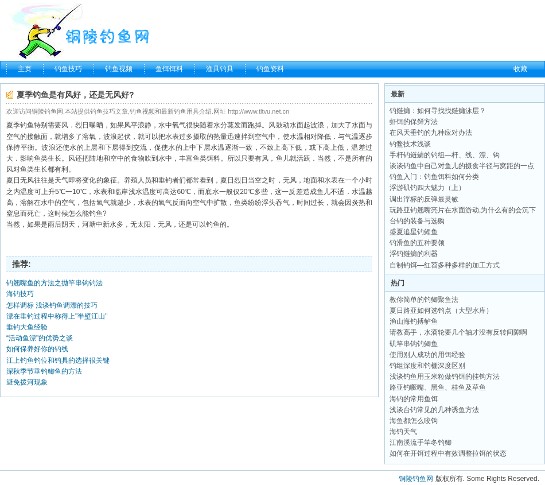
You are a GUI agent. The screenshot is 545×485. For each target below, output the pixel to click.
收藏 (520, 69)
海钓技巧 (20, 294)
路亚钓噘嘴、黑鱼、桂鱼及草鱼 (438, 387)
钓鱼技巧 (68, 69)
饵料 (213, 158)
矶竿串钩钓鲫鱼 (414, 344)
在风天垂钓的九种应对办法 (431, 133)
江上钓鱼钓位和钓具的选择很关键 (58, 360)
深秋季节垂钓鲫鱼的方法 (44, 371)
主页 (25, 69)
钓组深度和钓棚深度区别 (427, 366)
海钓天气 (403, 432)
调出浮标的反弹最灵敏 (424, 199)
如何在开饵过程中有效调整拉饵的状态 (448, 453)
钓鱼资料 (270, 69)
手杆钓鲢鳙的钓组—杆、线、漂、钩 (445, 155)
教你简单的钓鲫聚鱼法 (424, 300)
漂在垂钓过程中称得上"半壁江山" (57, 316)
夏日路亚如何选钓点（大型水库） (441, 310)
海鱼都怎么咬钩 (414, 421)
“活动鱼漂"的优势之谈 (39, 338)
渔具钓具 (219, 69)
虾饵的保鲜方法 (414, 122)
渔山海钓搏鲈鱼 (414, 321)
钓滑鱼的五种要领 (417, 243)
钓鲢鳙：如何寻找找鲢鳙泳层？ (438, 111)
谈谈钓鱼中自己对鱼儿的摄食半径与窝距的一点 (462, 166)
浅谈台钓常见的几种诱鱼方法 (434, 410)
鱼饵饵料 (169, 69)
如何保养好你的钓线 (37, 349)
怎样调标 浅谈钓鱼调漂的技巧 (52, 305)
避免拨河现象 (27, 382)
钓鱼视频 (119, 69)
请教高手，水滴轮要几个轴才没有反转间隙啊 (458, 332)
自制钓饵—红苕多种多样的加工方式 (445, 265)
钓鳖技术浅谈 (410, 144)
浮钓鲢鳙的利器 (414, 254)
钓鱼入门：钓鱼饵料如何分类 (434, 177)
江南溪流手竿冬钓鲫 (420, 443)
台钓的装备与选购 (417, 221)
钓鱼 (27, 125)
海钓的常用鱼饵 (414, 399)
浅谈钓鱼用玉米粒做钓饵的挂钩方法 (445, 377)
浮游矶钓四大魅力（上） (427, 188)
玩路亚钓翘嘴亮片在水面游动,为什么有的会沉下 (463, 210)
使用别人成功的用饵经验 (427, 355)
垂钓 (165, 180)
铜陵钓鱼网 (416, 479)
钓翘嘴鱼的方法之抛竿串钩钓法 (54, 283)
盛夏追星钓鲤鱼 (414, 232)
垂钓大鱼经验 (27, 327)
